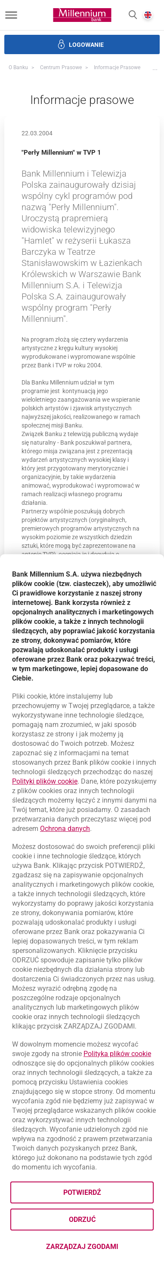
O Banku (18, 67)
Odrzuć (82, 1219)
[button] (132, 15)
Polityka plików (117, 1054)
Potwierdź (82, 1192)
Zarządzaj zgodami (100, 1249)
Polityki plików (44, 781)
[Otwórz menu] (11, 15)
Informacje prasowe (117, 67)
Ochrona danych (65, 828)
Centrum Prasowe (61, 67)
